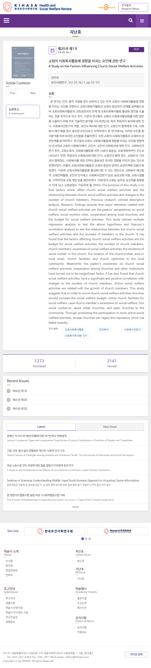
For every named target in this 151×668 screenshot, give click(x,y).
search (131, 20)
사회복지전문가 (132, 329)
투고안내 (10, 598)
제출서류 (10, 603)
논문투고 (23, 112)
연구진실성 (11, 617)
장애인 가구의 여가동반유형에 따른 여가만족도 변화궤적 (75, 438)
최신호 (80, 561)
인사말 (9, 561)
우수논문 (82, 603)
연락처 (9, 575)
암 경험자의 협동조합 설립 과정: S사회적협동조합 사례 (75, 498)
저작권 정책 (136, 654)
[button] (82, 538)
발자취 (9, 565)
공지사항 (82, 627)
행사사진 (82, 607)
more (75, 507)
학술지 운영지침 (14, 607)
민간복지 (104, 329)
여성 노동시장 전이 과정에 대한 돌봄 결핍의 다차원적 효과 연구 (75, 468)
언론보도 (82, 632)
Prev (12, 93)
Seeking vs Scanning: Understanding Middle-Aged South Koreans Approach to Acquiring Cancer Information (75, 483)
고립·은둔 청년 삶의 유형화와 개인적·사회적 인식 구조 (75, 453)
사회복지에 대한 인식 (76, 335)
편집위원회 (11, 570)
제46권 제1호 (19, 391)
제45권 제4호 (19, 399)
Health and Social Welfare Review (37, 7)
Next (33, 93)
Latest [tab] (41, 426)
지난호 (80, 578)
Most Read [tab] (110, 426)
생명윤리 (10, 622)
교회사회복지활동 (74, 329)
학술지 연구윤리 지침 (17, 612)
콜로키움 (82, 598)
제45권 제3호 (19, 408)
